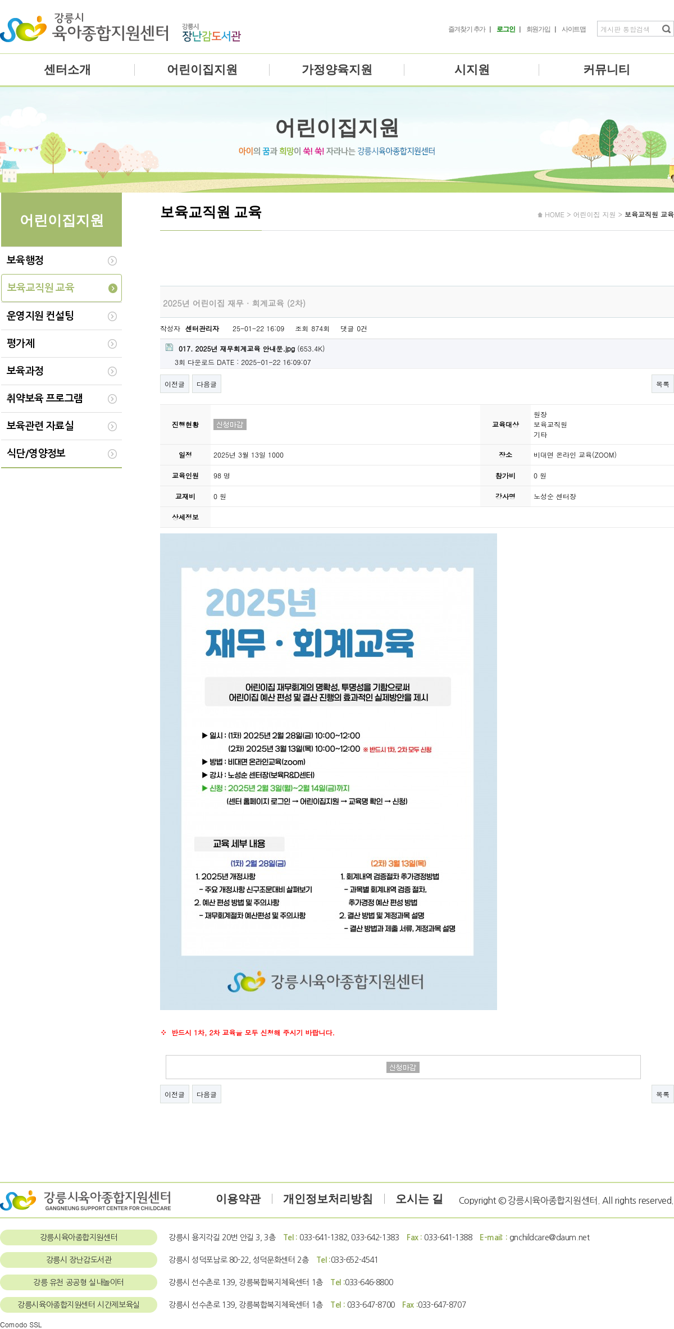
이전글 (175, 384)
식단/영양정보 (36, 454)
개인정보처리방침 (328, 1198)
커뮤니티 (606, 69)
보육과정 (25, 371)
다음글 (207, 384)
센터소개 (67, 69)
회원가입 (538, 29)
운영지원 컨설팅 (40, 316)
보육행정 (25, 260)
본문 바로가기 (0, 0)
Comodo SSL (21, 1324)
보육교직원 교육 (40, 288)
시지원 (472, 69)
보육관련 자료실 (40, 426)
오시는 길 (419, 1198)
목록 (663, 384)
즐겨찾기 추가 (467, 29)
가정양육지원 (337, 69)
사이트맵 (574, 29)
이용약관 (238, 1198)
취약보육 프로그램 (45, 399)
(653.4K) (245, 348)
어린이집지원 (202, 69)
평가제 (20, 344)
